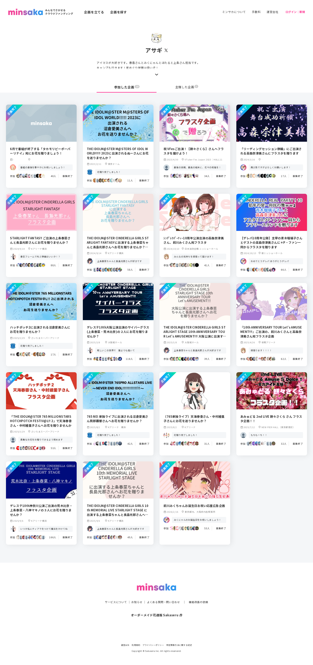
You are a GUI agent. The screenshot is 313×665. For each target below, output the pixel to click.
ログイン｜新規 (295, 12)
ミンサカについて (234, 12)
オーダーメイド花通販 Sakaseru (156, 607)
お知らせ (136, 594)
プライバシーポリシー (153, 644)
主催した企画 (187, 87)
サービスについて (113, 594)
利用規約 (136, 644)
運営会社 (272, 12)
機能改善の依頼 (200, 594)
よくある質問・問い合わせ (164, 594)
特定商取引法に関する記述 (179, 644)
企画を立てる (94, 12)
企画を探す (118, 12)
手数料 (256, 12)
